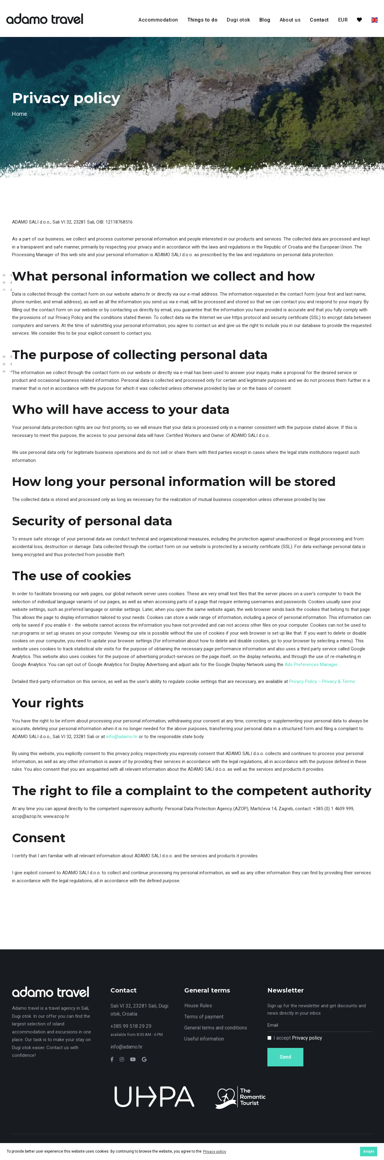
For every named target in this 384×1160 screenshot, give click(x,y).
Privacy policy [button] (214, 1152)
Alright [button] (368, 1152)
